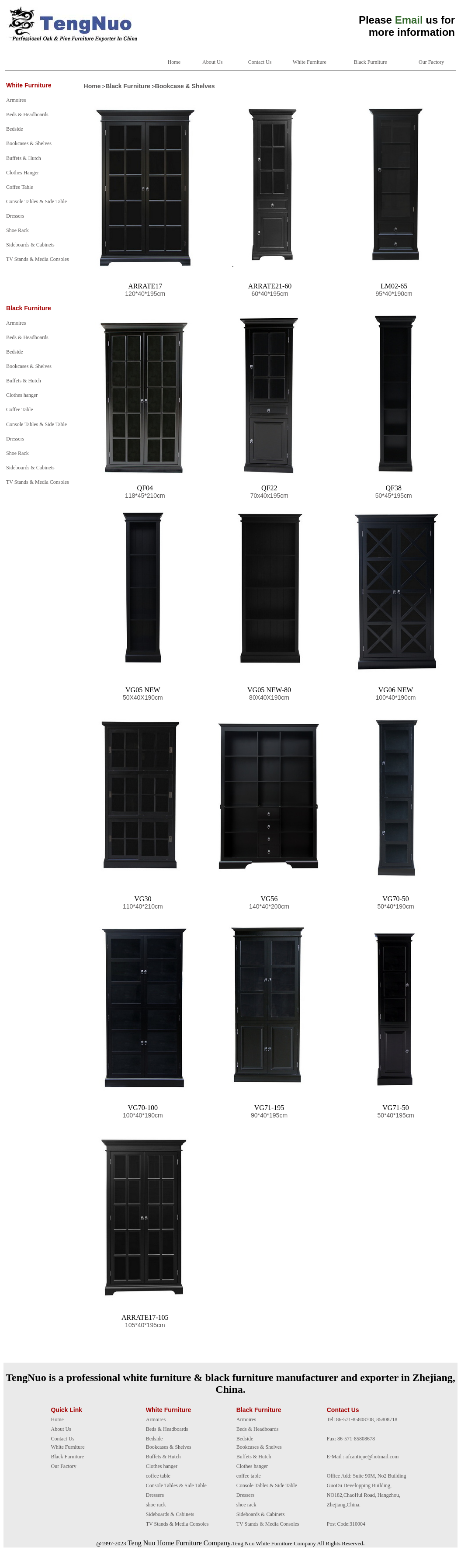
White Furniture (309, 62)
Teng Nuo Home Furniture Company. (180, 1543)
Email (409, 20)
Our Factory (431, 62)
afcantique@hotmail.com (372, 1457)
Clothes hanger (22, 395)
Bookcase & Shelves (185, 86)
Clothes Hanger (22, 173)
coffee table (158, 1476)
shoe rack (156, 1505)
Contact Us (260, 62)
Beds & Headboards (27, 114)
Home (174, 62)
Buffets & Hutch (23, 158)
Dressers (15, 216)
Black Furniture (370, 62)
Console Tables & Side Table (36, 201)
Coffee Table (19, 187)
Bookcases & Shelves (29, 143)
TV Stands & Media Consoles (37, 259)
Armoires (16, 100)
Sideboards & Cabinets (30, 245)
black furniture (239, 1377)
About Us (212, 62)
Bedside (14, 129)
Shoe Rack (17, 230)
